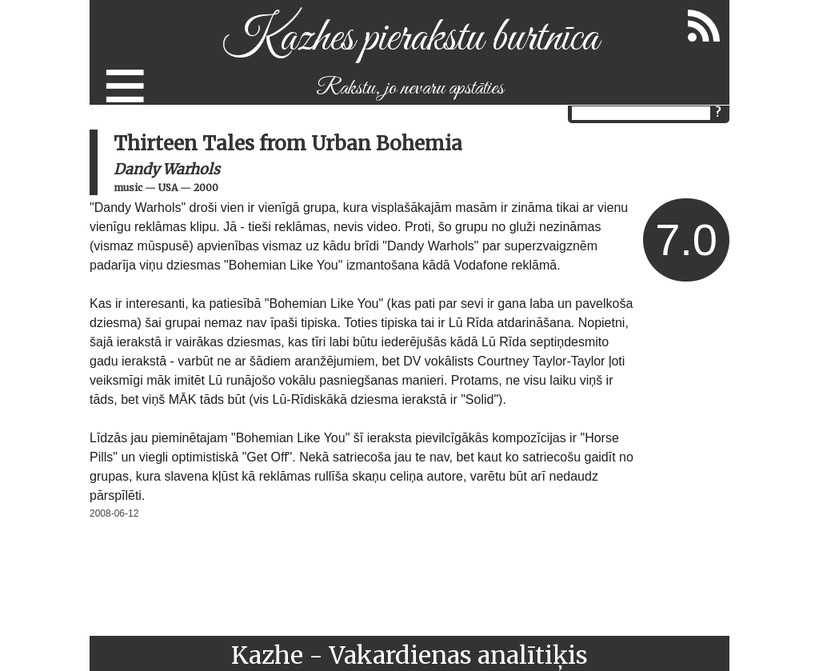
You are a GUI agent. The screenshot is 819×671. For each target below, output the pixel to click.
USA (168, 188)
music (128, 188)
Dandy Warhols (167, 169)
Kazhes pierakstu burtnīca (410, 39)
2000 (206, 188)
